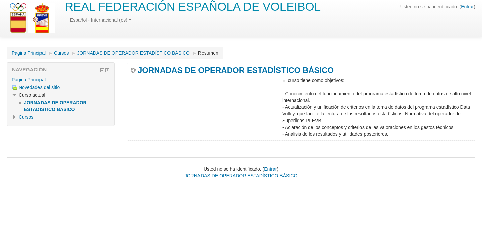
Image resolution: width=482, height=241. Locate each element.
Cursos (61, 53)
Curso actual (32, 95)
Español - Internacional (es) (100, 20)
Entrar (467, 6)
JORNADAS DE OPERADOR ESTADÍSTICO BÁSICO (133, 53)
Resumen (208, 53)
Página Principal (29, 53)
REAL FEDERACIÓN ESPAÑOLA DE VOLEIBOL (193, 6)
